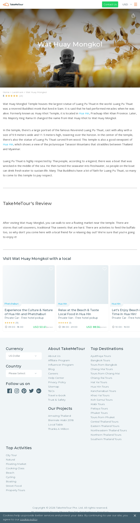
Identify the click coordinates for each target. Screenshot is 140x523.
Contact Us (110, 4)
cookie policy (28, 519)
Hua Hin (84, 113)
